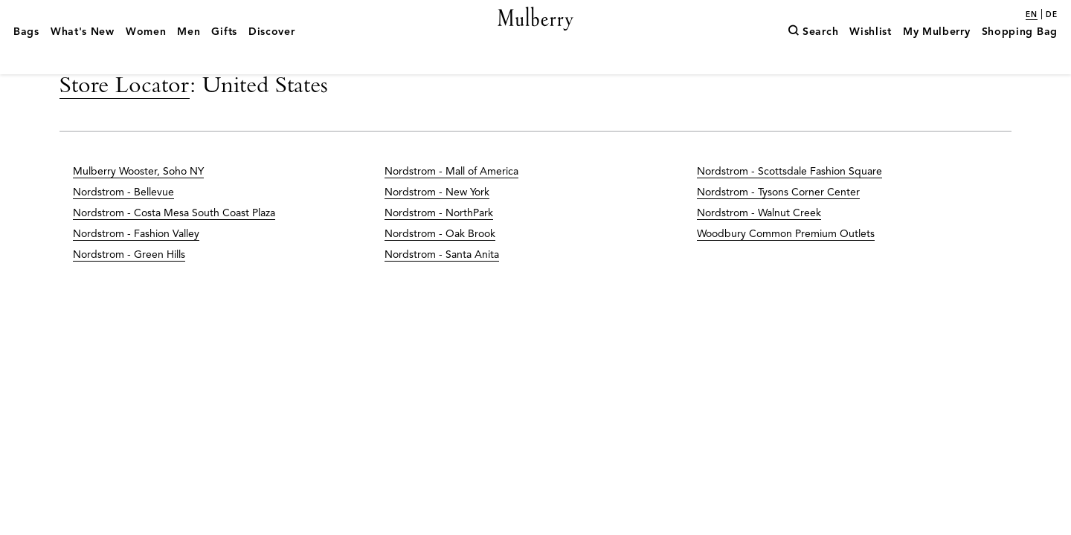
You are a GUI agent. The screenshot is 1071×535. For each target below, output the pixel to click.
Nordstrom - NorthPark (439, 245)
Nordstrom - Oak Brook (440, 265)
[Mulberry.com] (536, 35)
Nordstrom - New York (437, 224)
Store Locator (125, 115)
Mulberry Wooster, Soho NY (138, 203)
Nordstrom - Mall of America (451, 203)
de (1052, 15)
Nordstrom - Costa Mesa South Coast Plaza (174, 245)
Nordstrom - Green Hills (129, 286)
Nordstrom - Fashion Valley (136, 265)
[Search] (813, 54)
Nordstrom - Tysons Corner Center (778, 224)
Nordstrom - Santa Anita (442, 286)
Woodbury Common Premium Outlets (786, 265)
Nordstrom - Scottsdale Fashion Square (789, 203)
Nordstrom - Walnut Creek (759, 245)
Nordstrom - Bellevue (123, 224)
